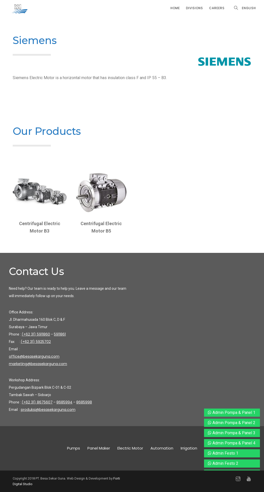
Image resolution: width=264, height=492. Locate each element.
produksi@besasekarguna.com (48, 409)
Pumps (73, 448)
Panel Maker (98, 448)
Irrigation (189, 448)
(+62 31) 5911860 (36, 334)
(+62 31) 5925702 (36, 341)
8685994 (64, 402)
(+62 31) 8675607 (37, 402)
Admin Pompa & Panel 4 (231, 443)
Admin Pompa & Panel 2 (231, 422)
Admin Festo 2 (223, 463)
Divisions (194, 8)
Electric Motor (130, 448)
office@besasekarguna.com (34, 356)
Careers (217, 8)
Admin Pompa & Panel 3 (231, 432)
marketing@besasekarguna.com (38, 363)
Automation (161, 448)
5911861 (60, 334)
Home (175, 8)
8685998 (84, 402)
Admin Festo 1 (223, 453)
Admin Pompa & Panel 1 (231, 412)
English (249, 8)
